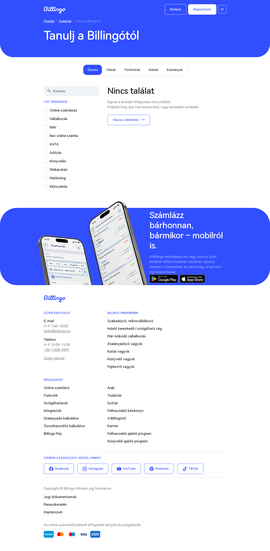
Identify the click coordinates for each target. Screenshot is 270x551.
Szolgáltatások (56, 403)
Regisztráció (202, 9)
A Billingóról (116, 418)
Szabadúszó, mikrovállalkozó (130, 321)
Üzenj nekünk (54, 358)
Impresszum (53, 512)
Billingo (55, 10)
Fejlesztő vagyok (120, 367)
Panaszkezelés (55, 505)
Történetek (132, 70)
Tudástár (65, 21)
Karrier (112, 426)
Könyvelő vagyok (121, 359)
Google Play (163, 279)
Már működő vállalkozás (126, 336)
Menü (222, 9)
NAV (53, 127)
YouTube (129, 468)
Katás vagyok (118, 351)
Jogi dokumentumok (60, 497)
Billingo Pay (53, 434)
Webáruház (58, 170)
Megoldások (53, 379)
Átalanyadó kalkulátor (61, 418)
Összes (93, 70)
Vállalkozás (58, 119)
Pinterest (162, 468)
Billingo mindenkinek (122, 313)
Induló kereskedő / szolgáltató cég (134, 329)
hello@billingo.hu (57, 331)
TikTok (193, 468)
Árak (111, 388)
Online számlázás (63, 110)
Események (175, 70)
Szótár (112, 403)
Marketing (58, 178)
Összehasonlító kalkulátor (64, 426)
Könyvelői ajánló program (127, 441)
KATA (54, 144)
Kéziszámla (58, 187)
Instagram (96, 468)
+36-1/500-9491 (56, 350)
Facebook (62, 468)
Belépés (175, 9)
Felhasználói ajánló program (129, 434)
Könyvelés (58, 161)
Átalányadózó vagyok (124, 344)
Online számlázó (57, 388)
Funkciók (51, 396)
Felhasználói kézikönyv (125, 411)
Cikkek (111, 70)
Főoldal (49, 21)
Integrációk (53, 411)
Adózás (56, 153)
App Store (192, 279)
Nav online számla (64, 136)
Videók (153, 70)
